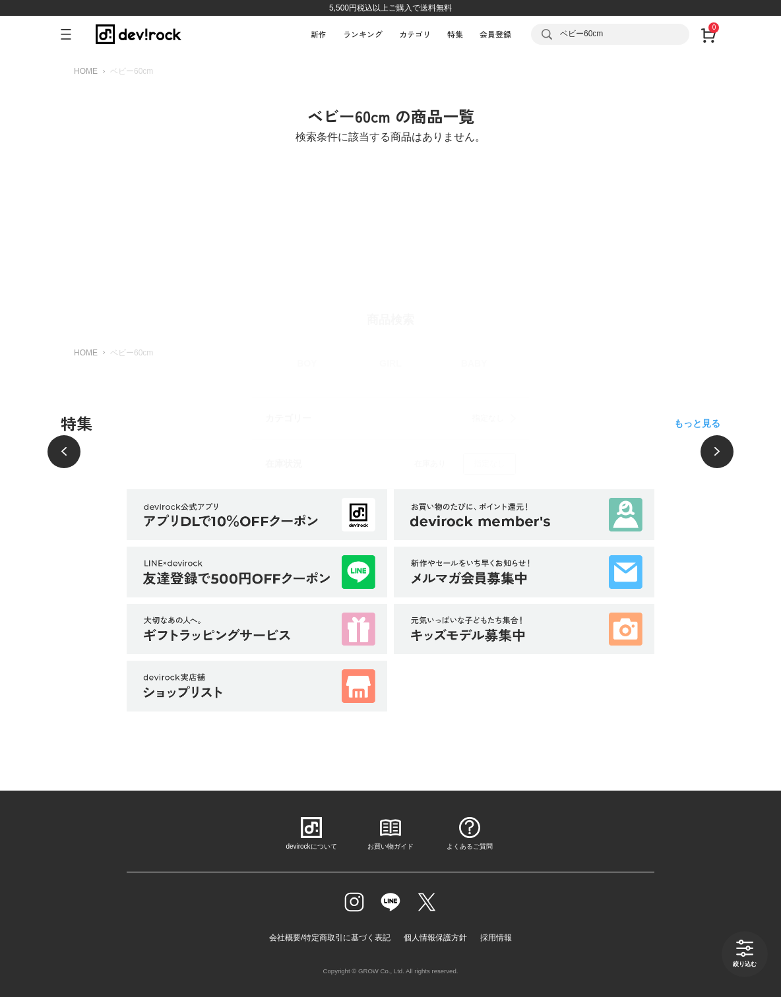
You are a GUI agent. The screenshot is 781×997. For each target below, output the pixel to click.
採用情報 (496, 937)
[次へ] (717, 451)
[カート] (708, 34)
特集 (455, 34)
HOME (86, 71)
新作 (319, 34)
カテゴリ (415, 34)
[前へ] (63, 451)
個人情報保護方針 (435, 937)
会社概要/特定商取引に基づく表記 (329, 937)
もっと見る (697, 423)
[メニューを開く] (71, 34)
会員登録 (495, 34)
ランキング (363, 34)
